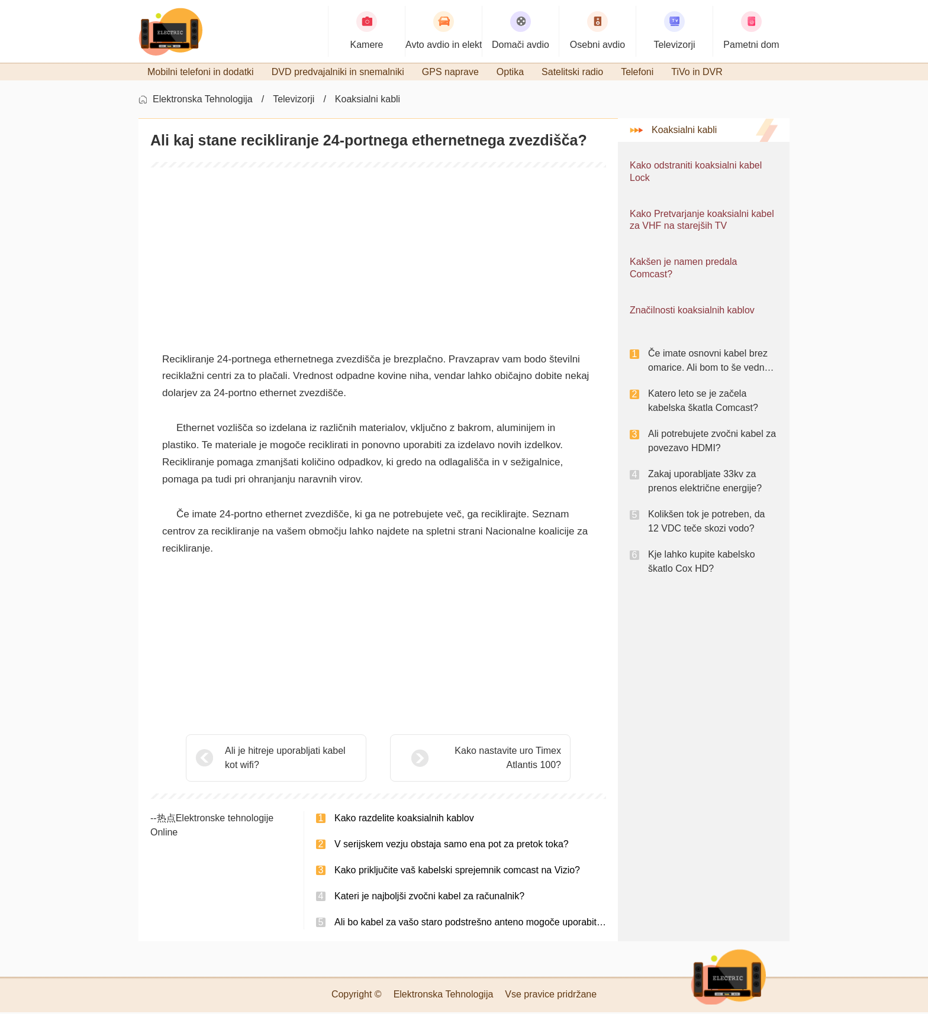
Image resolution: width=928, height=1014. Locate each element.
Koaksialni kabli (367, 101)
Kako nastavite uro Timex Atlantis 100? (478, 759)
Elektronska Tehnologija (203, 101)
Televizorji (293, 101)
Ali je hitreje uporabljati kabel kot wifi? (285, 759)
